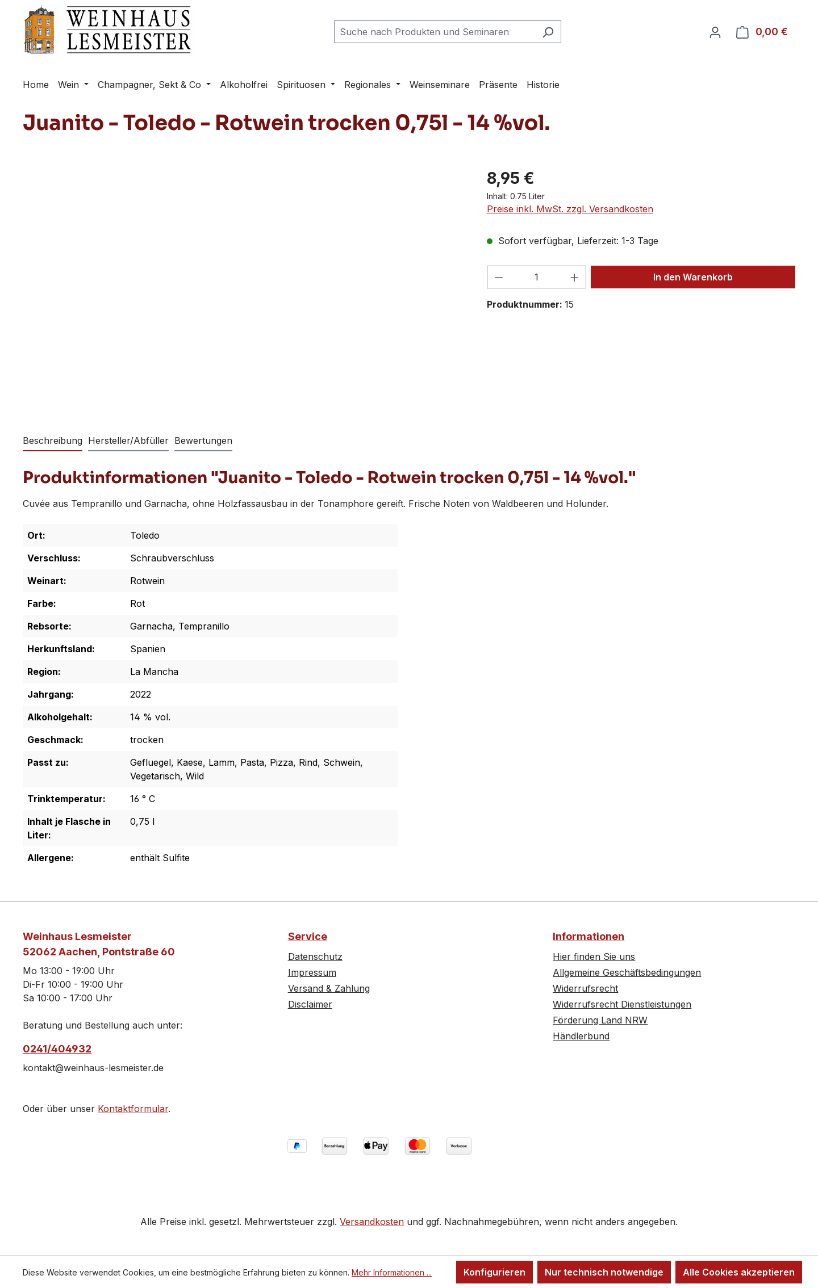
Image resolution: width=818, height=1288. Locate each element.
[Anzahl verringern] (499, 277)
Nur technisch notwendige (604, 1272)
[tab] (52, 441)
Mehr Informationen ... (392, 1272)
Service (307, 936)
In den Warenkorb (693, 277)
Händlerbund (581, 1036)
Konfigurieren (494, 1272)
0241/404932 (57, 1049)
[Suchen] (548, 31)
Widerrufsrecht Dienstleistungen (622, 1004)
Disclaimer (310, 1004)
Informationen (588, 936)
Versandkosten (372, 1221)
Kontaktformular (133, 1108)
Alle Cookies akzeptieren (739, 1272)
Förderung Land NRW (600, 1020)
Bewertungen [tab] (203, 440)
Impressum (312, 972)
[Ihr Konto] (715, 31)
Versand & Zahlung (329, 988)
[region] (243, 288)
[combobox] (434, 31)
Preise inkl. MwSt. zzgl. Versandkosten (570, 209)
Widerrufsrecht (585, 988)
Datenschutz (315, 956)
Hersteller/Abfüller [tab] (128, 440)
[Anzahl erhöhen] (575, 277)
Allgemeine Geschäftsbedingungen (627, 972)
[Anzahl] (537, 277)
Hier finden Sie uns (594, 956)
